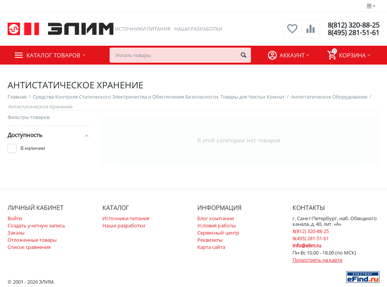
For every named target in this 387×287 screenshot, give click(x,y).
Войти (15, 218)
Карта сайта (211, 247)
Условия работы (216, 225)
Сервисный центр (218, 232)
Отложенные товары (32, 239)
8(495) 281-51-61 (353, 32)
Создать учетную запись (36, 225)
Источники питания (142, 28)
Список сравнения (29, 247)
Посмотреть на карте (317, 259)
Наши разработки (198, 28)
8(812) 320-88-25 (353, 25)
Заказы (16, 232)
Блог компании (215, 218)
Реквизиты (210, 239)
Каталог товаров (53, 55)
